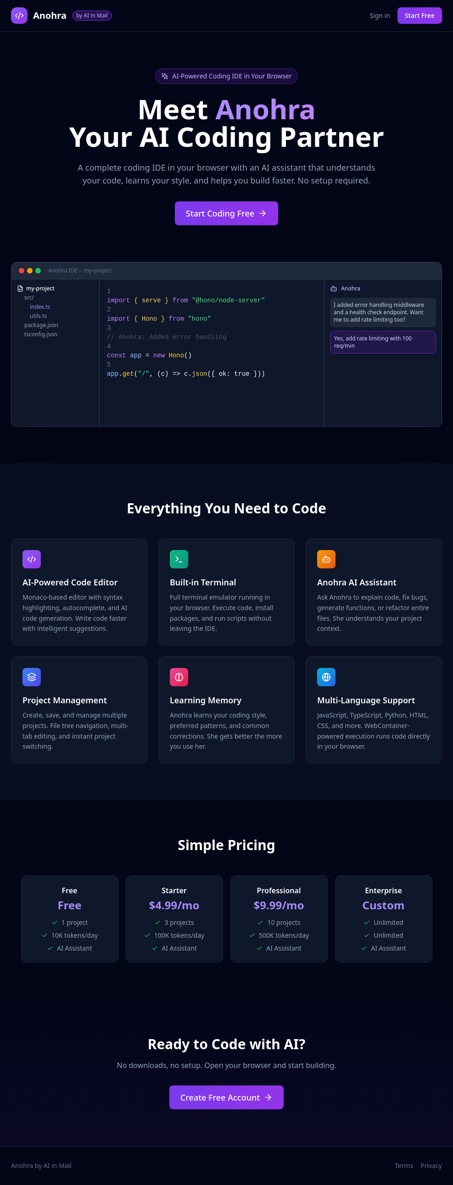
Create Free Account (226, 1097)
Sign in (379, 15)
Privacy (431, 1165)
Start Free (420, 15)
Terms (404, 1165)
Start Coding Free (226, 213)
